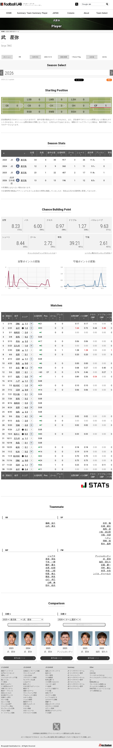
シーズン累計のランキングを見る (98, 253)
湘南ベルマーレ (28, 691)
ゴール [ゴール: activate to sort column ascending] (71, 153)
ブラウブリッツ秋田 (30, 677)
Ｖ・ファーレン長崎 (7, 713)
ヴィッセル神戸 (6, 704)
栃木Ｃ (17, 434)
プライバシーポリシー (55, 733)
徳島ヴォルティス (29, 704)
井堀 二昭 (50, 571)
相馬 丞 (107, 529)
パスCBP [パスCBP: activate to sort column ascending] (84, 317)
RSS (109, 80)
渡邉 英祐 (50, 559)
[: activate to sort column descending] (4, 153)
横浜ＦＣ (26, 688)
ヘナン (108, 538)
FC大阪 (16, 394)
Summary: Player (39, 13)
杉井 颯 (107, 523)
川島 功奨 (106, 535)
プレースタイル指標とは (98, 684)
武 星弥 (107, 559)
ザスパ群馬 (49, 675)
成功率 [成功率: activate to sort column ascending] (90, 153)
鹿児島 (24, 160)
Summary (71, 667)
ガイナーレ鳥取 (50, 695)
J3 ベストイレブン (74, 688)
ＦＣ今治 (26, 706)
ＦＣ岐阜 (48, 686)
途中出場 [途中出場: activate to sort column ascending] (51, 153)
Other (91, 667)
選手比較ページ (19, 658)
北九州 (17, 346)
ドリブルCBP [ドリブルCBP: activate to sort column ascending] (102, 316)
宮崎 (18, 350)
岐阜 (18, 447)
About (86, 13)
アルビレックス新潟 (30, 695)
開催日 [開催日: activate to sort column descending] (9, 317)
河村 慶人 (106, 568)
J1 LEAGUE (5, 667)
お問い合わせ (75, 733)
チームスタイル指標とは (98, 686)
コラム (92, 671)
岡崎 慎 (107, 541)
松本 (18, 451)
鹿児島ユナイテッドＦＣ (53, 710)
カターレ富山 (27, 697)
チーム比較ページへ (29, 625)
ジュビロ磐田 (27, 699)
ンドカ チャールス (102, 573)
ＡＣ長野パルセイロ (52, 682)
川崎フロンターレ (7, 688)
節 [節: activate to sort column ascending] (3, 317)
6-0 (26, 407)
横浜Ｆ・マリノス (7, 691)
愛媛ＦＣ (48, 702)
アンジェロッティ (103, 556)
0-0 (26, 363)
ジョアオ (51, 556)
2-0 (26, 332)
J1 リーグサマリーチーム (76, 671)
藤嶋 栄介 (50, 523)
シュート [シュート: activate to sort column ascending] (81, 153)
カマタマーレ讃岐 (51, 699)
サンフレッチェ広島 (7, 708)
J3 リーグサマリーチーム (76, 684)
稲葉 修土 (50, 573)
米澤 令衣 (106, 571)
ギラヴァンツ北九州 (52, 706)
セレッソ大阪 (5, 702)
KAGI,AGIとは (94, 682)
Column (70, 13)
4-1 (26, 416)
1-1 (26, 324)
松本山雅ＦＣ (49, 680)
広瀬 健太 (106, 526)
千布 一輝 (50, 562)
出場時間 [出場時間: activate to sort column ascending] (61, 153)
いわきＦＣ (27, 682)
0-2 (26, 456)
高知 (18, 341)
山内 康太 (50, 526)
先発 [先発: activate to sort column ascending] (42, 153)
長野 (18, 354)
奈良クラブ (49, 693)
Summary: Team (24, 13)
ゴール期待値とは (95, 691)
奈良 (18, 368)
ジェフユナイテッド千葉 (9, 677)
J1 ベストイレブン (74, 675)
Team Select (101, 13)
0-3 (26, 434)
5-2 (26, 337)
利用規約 (37, 733)
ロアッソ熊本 (49, 708)
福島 (18, 376)
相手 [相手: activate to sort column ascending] (16, 317)
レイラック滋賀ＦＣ (52, 688)
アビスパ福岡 (5, 710)
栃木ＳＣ (48, 673)
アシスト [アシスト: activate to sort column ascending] (100, 153)
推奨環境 (44, 733)
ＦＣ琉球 (48, 713)
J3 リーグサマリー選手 (75, 686)
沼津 (18, 359)
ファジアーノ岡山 (7, 706)
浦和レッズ (4, 675)
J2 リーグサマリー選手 (75, 680)
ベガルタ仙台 (27, 675)
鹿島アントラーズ (7, 671)
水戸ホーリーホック (7, 673)
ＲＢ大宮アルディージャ (31, 686)
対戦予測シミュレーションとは (100, 688)
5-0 (26, 376)
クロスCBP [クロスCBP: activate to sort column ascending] (93, 316)
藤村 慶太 (50, 565)
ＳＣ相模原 (49, 677)
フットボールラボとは (97, 675)
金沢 (18, 328)
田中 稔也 (50, 585)
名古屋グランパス (7, 695)
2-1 (26, 372)
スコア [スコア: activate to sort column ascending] (25, 317)
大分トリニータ (28, 710)
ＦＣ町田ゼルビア (7, 686)
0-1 (26, 429)
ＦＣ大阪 (48, 691)
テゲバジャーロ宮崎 (30, 713)
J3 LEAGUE (49, 667)
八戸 (18, 381)
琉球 (18, 372)
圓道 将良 (50, 576)
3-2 (26, 399)
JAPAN (55, 13)
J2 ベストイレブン (74, 682)
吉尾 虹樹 (50, 568)
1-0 (26, 346)
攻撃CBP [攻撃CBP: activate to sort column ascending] (75, 317)
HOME (9, 13)
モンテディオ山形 (29, 680)
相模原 (17, 332)
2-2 (26, 341)
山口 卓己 (50, 579)
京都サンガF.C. (6, 697)
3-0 (26, 403)
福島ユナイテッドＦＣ (52, 671)
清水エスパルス (6, 693)
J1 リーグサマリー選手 (75, 673)
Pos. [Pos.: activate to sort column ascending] (46, 317)
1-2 (26, 328)
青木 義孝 (106, 544)
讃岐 (18, 324)
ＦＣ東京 (4, 682)
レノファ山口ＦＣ (51, 697)
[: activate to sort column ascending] (9, 153)
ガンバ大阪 (4, 699)
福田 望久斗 (105, 562)
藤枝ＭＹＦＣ (27, 702)
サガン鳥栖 (27, 708)
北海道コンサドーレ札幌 (31, 671)
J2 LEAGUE (27, 667)
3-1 (26, 354)
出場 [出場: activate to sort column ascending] (32, 153)
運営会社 (66, 733)
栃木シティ (27, 684)
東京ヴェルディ (6, 684)
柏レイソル (4, 680)
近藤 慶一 (106, 565)
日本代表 (93, 673)
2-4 (26, 469)
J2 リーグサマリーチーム (76, 677)
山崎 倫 (51, 582)
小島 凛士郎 (105, 532)
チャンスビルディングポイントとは (41, 253)
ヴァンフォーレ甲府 (30, 693)
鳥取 (18, 363)
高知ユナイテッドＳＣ (52, 704)
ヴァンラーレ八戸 (29, 673)
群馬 (18, 337)
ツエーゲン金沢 (50, 684)
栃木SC (16, 385)
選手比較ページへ (84, 625)
